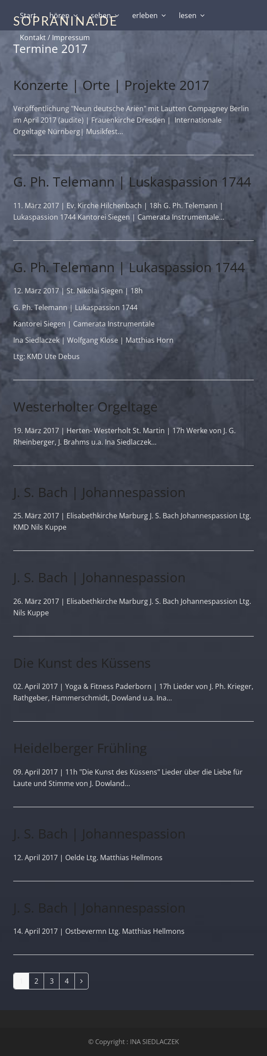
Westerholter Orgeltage (85, 406)
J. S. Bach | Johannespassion (99, 492)
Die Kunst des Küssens (82, 663)
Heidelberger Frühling (80, 748)
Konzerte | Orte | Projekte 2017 (111, 85)
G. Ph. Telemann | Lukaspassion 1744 (129, 267)
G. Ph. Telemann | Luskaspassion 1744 (132, 181)
